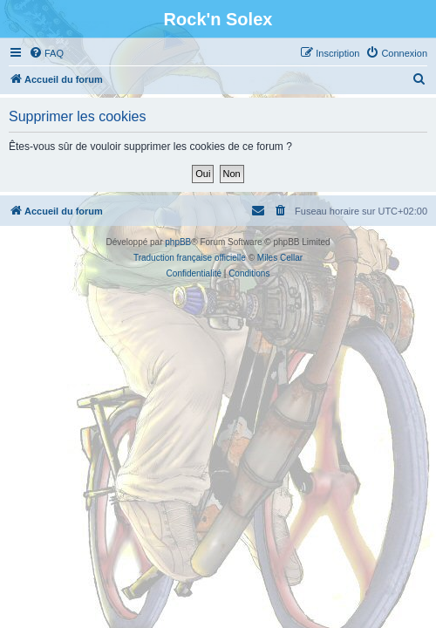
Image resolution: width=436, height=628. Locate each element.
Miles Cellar (280, 258)
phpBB (178, 242)
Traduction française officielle (189, 258)
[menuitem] (46, 53)
